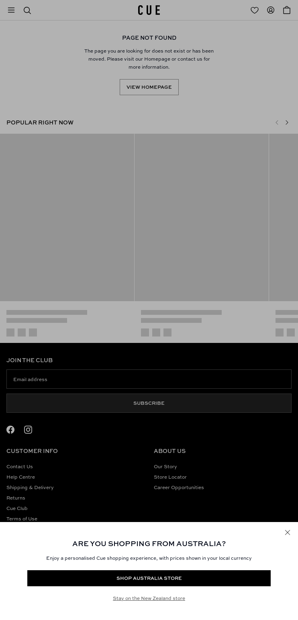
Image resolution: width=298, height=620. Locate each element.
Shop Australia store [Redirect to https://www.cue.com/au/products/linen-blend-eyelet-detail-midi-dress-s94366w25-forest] (149, 578)
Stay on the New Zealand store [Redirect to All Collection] (149, 598)
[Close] (288, 532)
